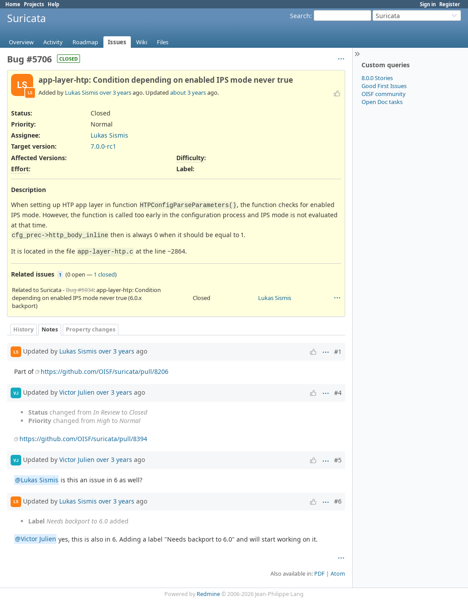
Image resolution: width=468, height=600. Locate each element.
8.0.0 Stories (377, 78)
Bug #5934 (80, 290)
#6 (338, 501)
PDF (319, 573)
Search (300, 16)
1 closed (104, 274)
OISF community (383, 94)
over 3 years (115, 92)
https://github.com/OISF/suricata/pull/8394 (83, 439)
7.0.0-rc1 (103, 146)
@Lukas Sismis (36, 480)
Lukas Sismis (81, 92)
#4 (338, 392)
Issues (117, 42)
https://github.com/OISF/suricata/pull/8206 (104, 371)
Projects (34, 4)
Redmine (208, 594)
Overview (21, 42)
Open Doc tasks (382, 102)
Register (449, 4)
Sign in (428, 4)
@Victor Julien (35, 539)
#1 (338, 351)
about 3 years (188, 92)
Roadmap (85, 42)
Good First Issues (384, 86)
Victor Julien (77, 392)
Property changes (90, 329)
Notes (50, 329)
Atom (338, 573)
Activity (53, 42)
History (23, 329)
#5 (338, 460)
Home (12, 4)
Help (53, 4)
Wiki (141, 42)
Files (162, 42)
